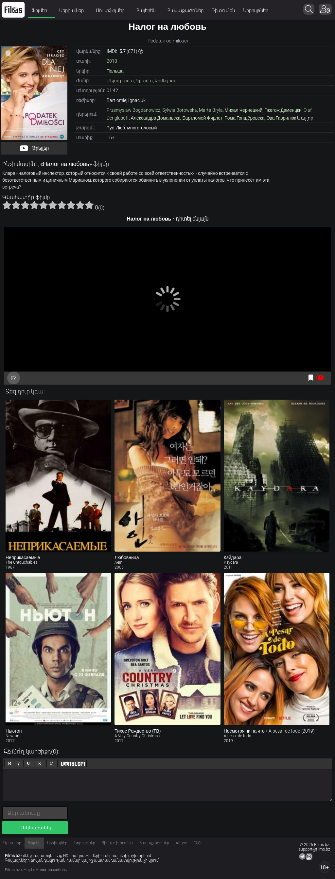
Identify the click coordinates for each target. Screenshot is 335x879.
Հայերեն (148, 10)
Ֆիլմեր (41, 10)
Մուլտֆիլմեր (112, 10)
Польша (115, 71)
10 (89, 204)
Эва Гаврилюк (281, 118)
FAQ (197, 843)
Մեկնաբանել (35, 827)
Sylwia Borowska (179, 110)
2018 (112, 61)
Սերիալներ (73, 10)
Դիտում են (223, 10)
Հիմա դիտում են (117, 843)
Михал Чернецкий (244, 110)
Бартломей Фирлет (202, 118)
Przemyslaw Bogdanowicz (133, 110)
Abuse (181, 843)
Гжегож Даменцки (283, 110)
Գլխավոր (12, 843)
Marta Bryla (211, 110)
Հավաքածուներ (185, 10)
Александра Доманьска (156, 118)
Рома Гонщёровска (244, 118)
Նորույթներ (255, 10)
